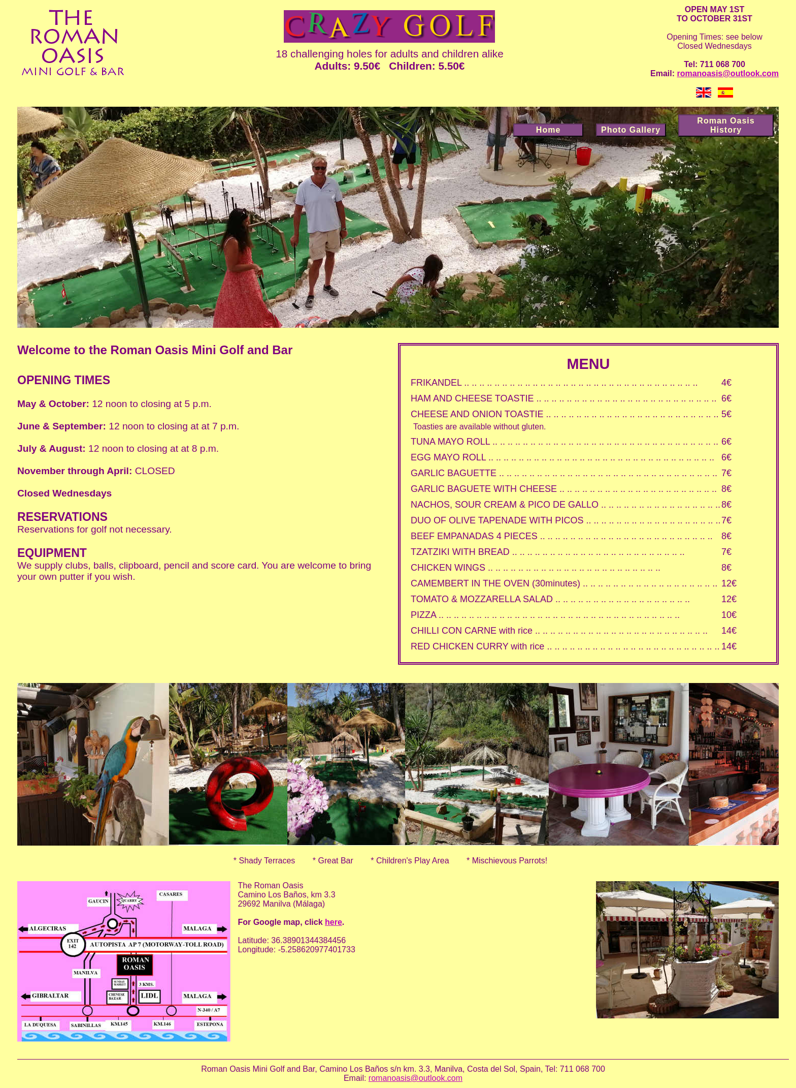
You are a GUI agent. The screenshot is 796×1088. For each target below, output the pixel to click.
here (333, 922)
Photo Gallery (630, 130)
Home (548, 130)
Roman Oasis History (725, 125)
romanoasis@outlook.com (728, 73)
